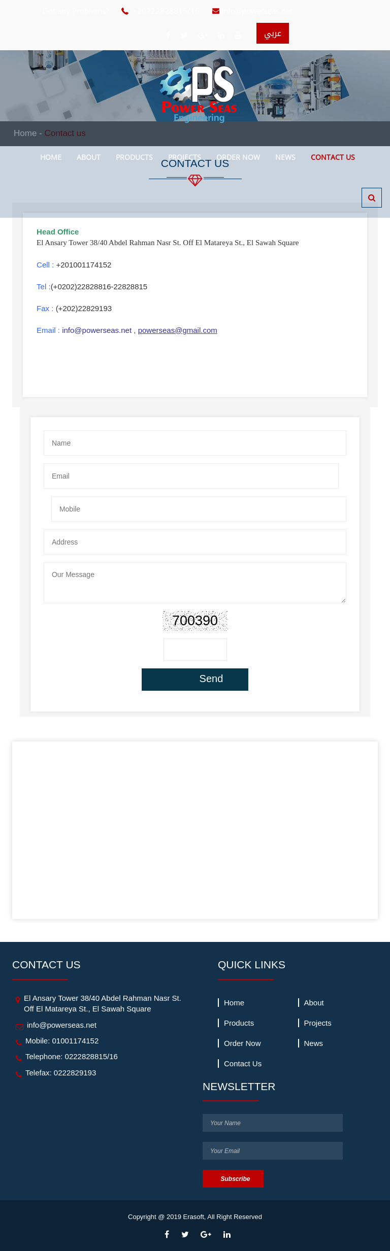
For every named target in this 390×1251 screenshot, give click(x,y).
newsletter (239, 1086)
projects (184, 157)
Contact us (333, 157)
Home (50, 157)
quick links (251, 964)
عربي (272, 33)
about (89, 157)
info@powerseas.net (256, 11)
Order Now (238, 157)
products (134, 157)
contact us (46, 964)
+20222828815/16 (166, 11)
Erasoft (193, 1217)
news (285, 157)
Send (211, 678)
